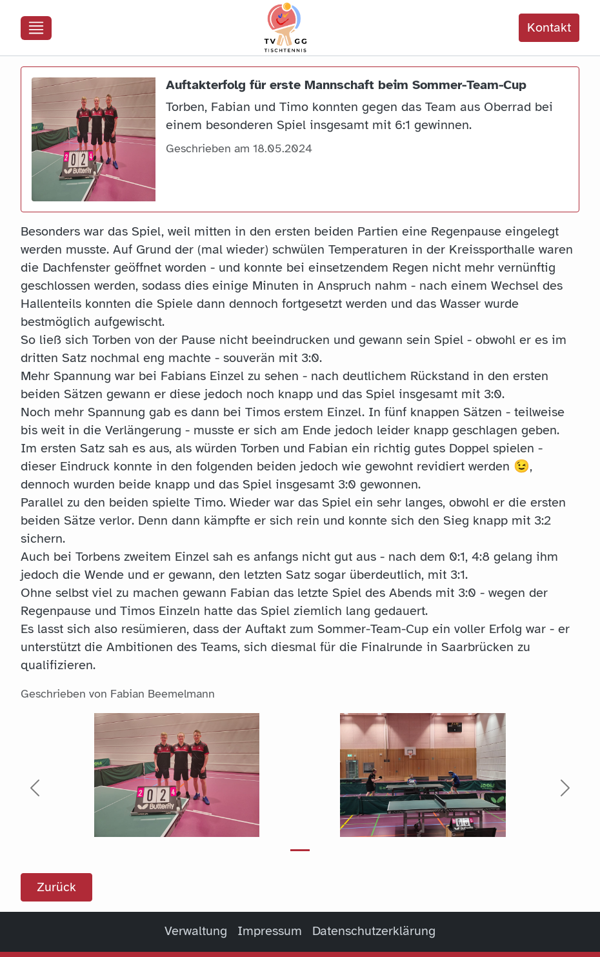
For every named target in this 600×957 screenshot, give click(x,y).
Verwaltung (196, 931)
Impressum (269, 931)
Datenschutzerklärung (373, 931)
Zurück (56, 887)
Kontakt (549, 27)
